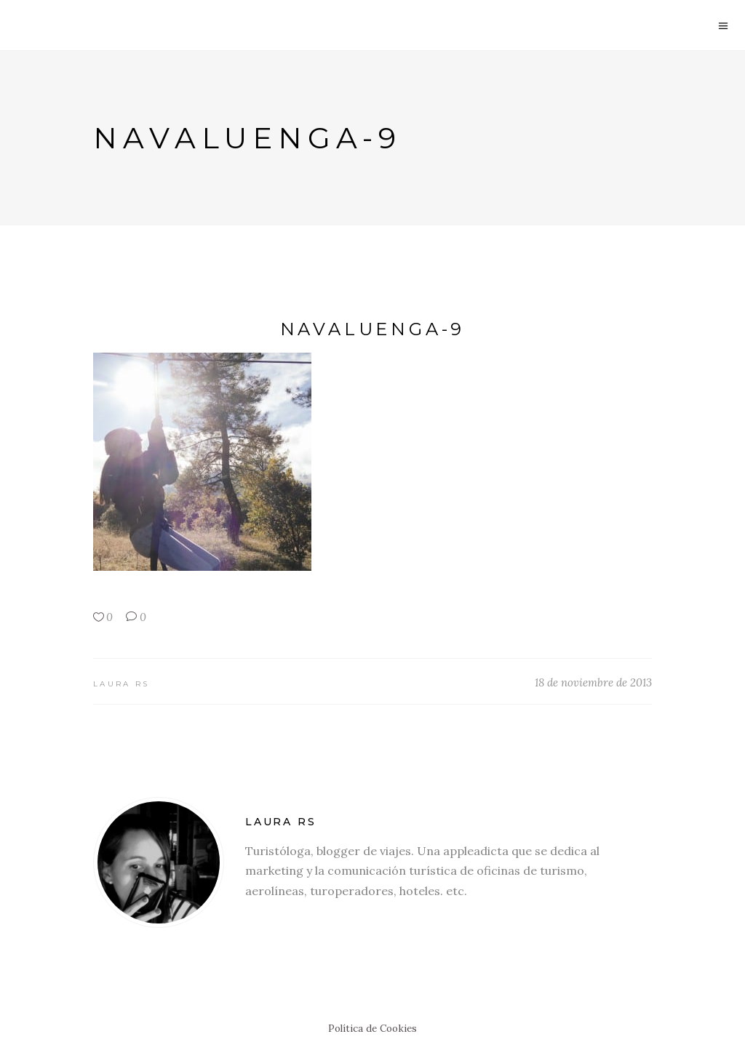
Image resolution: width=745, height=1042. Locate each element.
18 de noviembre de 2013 (593, 682)
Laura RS (121, 684)
